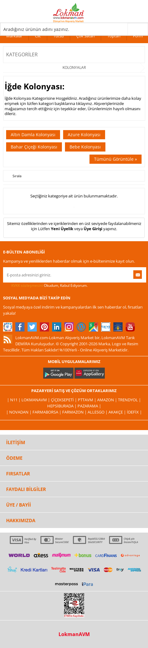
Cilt (38, 36)
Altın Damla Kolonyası (33, 134)
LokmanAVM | (36, 400)
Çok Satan (85, 36)
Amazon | (107, 400)
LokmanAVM (74, 634)
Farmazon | (75, 412)
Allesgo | (98, 412)
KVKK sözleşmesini (27, 285)
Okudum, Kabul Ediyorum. (45, 286)
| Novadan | (19, 412)
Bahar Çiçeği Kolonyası (34, 147)
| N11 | (14, 400)
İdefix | (134, 412)
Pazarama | (89, 406)
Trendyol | (129, 400)
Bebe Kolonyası (85, 147)
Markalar (14, 36)
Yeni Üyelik (62, 228)
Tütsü (58, 36)
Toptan (113, 36)
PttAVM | (87, 400)
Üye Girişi (93, 228)
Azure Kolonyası (84, 134)
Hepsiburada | (62, 406)
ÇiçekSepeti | (64, 400)
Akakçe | (117, 412)
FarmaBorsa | (47, 412)
